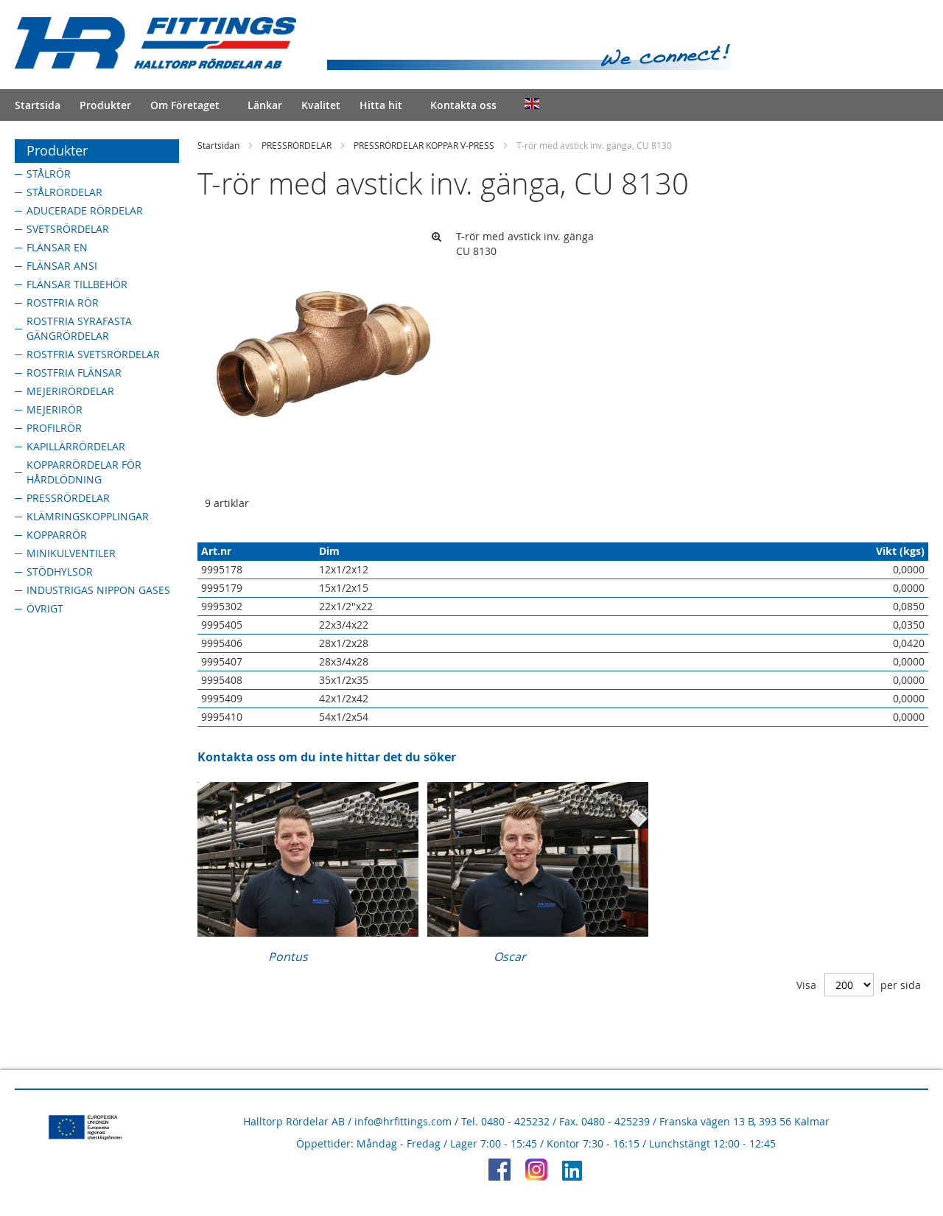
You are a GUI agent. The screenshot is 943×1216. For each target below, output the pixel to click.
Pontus (288, 956)
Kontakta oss (463, 105)
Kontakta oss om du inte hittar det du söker (326, 757)
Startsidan (218, 145)
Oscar (510, 956)
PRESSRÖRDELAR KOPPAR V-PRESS (424, 145)
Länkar (265, 105)
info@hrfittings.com (403, 1121)
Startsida (37, 105)
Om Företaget (185, 105)
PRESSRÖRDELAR (297, 145)
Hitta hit (381, 105)
